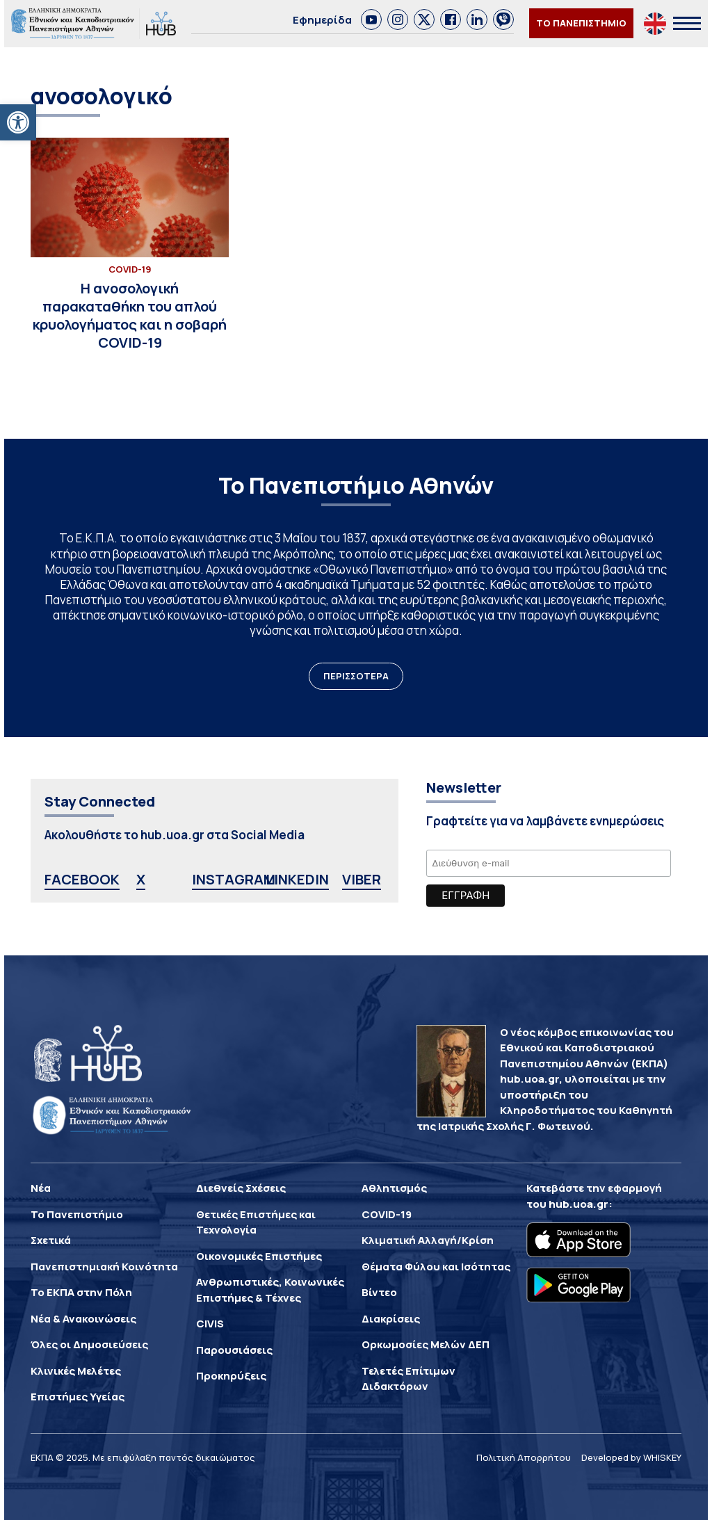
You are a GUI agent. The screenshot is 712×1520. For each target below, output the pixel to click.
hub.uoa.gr (578, 1204)
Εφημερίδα (322, 20)
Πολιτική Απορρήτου (523, 1457)
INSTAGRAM (233, 879)
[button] (18, 122)
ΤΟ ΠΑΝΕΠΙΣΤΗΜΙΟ (581, 23)
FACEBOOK (82, 879)
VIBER (361, 879)
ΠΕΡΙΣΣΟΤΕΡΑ (356, 676)
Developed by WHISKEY (631, 1457)
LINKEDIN (297, 879)
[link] (371, 19)
